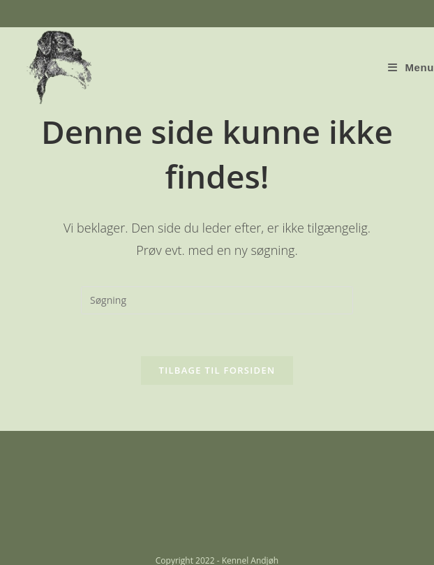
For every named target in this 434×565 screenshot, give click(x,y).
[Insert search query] (217, 300)
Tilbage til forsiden (217, 370)
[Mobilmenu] (411, 67)
